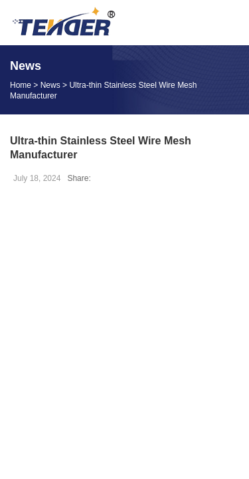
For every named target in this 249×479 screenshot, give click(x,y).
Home (20, 85)
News (50, 85)
